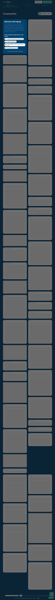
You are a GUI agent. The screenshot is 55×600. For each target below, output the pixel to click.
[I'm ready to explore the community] (14, 51)
